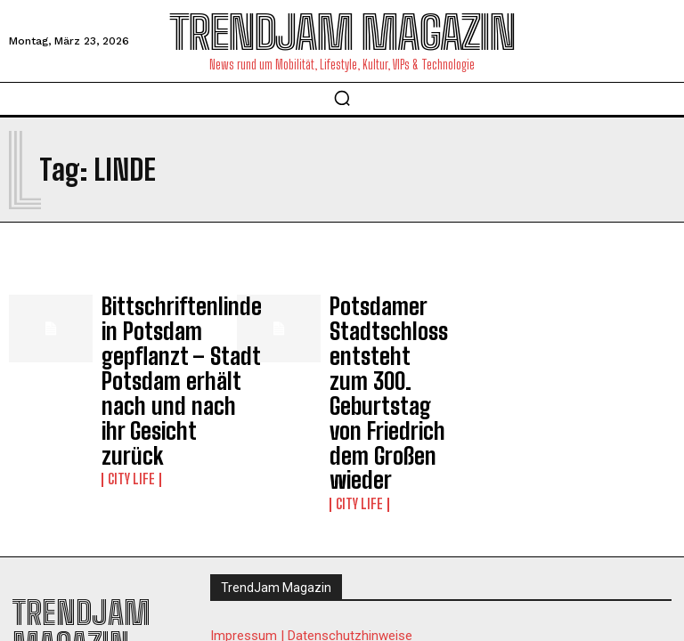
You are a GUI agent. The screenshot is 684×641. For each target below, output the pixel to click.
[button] (342, 98)
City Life (128, 400)
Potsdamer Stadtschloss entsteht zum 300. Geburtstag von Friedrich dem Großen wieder (384, 341)
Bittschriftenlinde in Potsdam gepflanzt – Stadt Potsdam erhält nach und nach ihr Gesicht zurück (155, 341)
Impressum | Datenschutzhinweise (311, 530)
